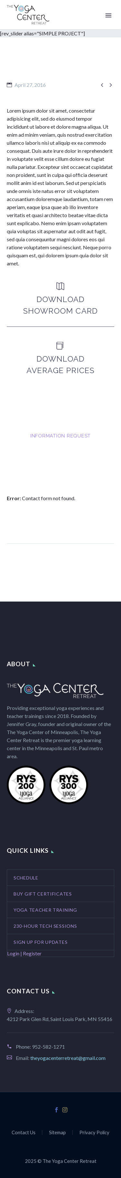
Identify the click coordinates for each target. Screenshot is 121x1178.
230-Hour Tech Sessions (45, 926)
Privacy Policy (94, 1132)
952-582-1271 (48, 1047)
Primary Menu (108, 15)
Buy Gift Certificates (43, 894)
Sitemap (57, 1132)
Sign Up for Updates (40, 942)
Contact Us (23, 1132)
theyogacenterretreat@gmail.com (68, 1058)
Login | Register (24, 953)
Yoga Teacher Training (45, 910)
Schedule (26, 877)
